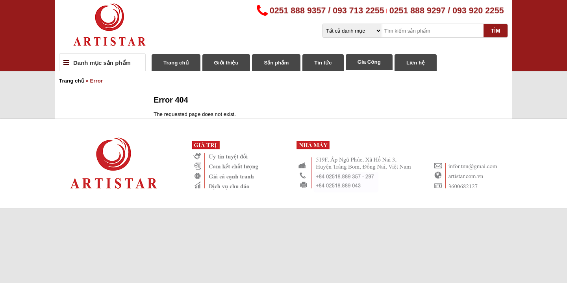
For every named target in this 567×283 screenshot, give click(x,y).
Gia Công (369, 62)
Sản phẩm (276, 63)
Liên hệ (415, 63)
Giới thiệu (226, 63)
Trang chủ (176, 63)
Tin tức (323, 63)
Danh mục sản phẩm (102, 62)
